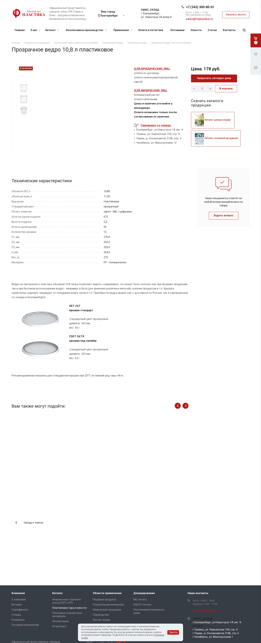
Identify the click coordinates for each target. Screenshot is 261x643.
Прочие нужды (101, 619)
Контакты (229, 30)
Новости (196, 30)
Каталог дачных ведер (213, 119)
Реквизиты (18, 619)
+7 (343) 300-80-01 (200, 7)
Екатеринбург (109, 15)
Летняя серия (60, 621)
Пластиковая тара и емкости (69, 607)
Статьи (212, 30)
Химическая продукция (107, 609)
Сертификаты (20, 609)
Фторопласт (59, 626)
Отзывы (16, 614)
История (17, 604)
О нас (35, 30)
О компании (19, 599)
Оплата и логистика (150, 30)
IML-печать (140, 599)
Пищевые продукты (104, 599)
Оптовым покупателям (25, 624)
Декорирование (144, 593)
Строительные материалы (108, 604)
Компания (18, 593)
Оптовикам (177, 30)
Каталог (52, 30)
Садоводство (101, 614)
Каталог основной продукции (216, 138)
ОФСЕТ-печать (142, 604)
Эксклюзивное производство (86, 30)
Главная (20, 30)
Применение (122, 30)
